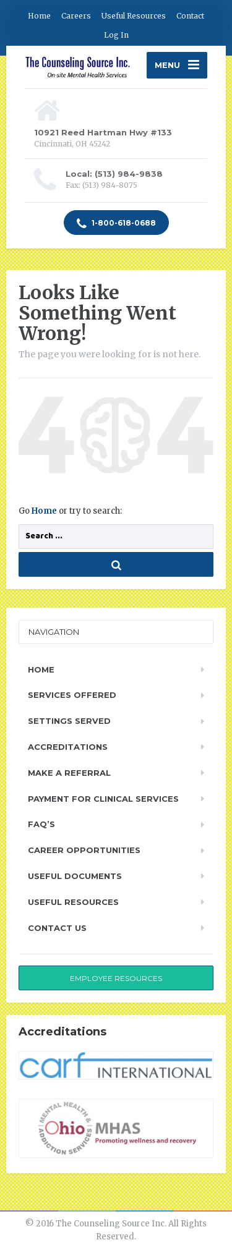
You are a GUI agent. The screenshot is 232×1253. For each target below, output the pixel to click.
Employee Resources (116, 978)
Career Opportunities (84, 850)
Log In (116, 35)
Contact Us (57, 928)
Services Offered (72, 695)
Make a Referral (69, 773)
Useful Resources (133, 15)
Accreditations (68, 747)
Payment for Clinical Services (103, 799)
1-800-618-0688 (116, 224)
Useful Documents (75, 876)
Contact (190, 15)
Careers (76, 15)
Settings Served (69, 721)
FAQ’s (41, 824)
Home (39, 15)
